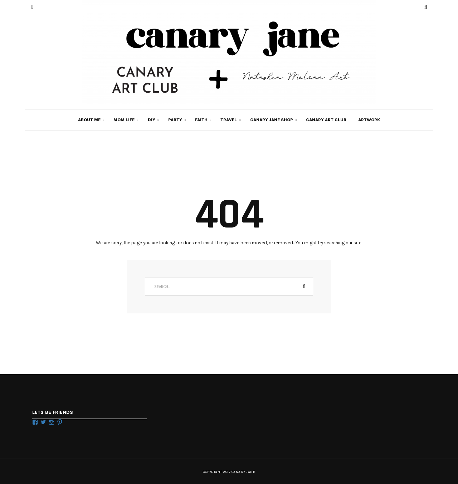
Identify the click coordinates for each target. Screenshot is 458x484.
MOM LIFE (124, 119)
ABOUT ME (89, 119)
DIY (151, 119)
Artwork (369, 119)
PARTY (175, 119)
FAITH (201, 119)
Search (304, 286)
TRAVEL (228, 119)
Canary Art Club (326, 119)
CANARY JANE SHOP (271, 119)
